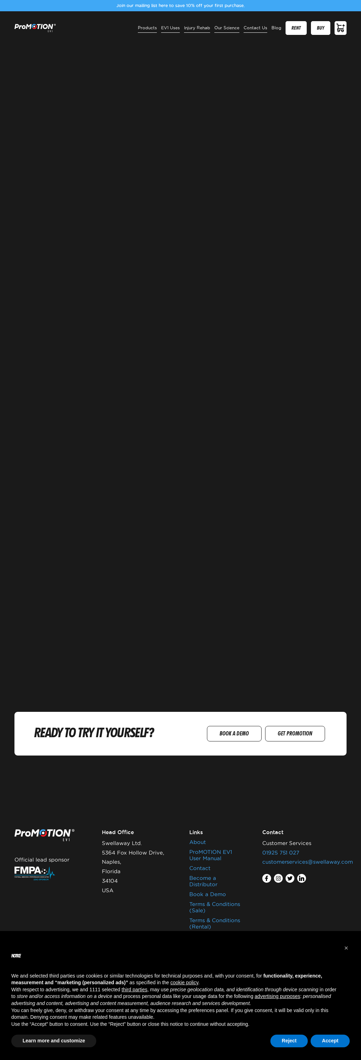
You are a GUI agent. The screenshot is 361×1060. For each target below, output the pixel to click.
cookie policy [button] (184, 982)
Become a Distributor (203, 881)
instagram (278, 878)
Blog (276, 27)
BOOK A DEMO (234, 733)
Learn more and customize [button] (54, 1040)
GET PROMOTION (295, 733)
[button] (346, 948)
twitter (290, 878)
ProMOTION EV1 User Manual (210, 855)
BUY (320, 28)
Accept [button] (330, 1040)
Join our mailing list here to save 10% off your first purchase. (180, 5)
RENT (296, 28)
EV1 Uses (170, 27)
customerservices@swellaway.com (307, 862)
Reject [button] (289, 1040)
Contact (199, 868)
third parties (134, 989)
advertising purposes (277, 996)
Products (147, 27)
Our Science (227, 27)
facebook (266, 878)
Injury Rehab (197, 27)
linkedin (301, 878)
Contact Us (255, 27)
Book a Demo (207, 894)
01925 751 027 (281, 853)
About (197, 842)
